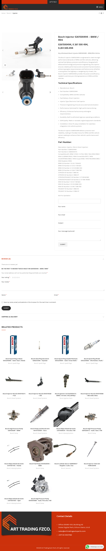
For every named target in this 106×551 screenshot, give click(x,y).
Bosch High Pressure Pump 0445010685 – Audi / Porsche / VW (40, 500)
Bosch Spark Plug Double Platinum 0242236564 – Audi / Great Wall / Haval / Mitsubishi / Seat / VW (66, 361)
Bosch (9, 13)
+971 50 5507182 (65, 535)
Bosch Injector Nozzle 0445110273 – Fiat (14, 395)
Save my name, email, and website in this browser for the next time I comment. (30, 302)
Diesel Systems (16, 398)
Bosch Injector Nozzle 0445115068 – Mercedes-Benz (92, 395)
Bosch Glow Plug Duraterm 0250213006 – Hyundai (40, 360)
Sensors (68, 468)
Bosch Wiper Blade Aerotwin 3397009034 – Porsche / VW (66, 430)
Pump (16, 433)
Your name (79, 208)
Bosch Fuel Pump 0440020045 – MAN (40, 465)
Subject (79, 224)
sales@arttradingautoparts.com (72, 531)
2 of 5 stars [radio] (14, 277)
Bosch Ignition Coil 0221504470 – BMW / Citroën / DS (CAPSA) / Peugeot (66, 396)
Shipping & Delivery (10, 317)
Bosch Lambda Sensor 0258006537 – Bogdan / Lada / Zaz (66, 465)
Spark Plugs (16, 363)
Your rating (6, 277)
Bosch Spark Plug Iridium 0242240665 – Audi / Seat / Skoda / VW (14, 361)
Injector (15, 13)
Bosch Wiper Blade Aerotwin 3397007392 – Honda (14, 465)
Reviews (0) (6, 259)
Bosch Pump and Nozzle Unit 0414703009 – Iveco (40, 430)
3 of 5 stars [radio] (16, 277)
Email (56, 295)
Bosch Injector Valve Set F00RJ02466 (92, 465)
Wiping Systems (68, 433)
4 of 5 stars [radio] (17, 277)
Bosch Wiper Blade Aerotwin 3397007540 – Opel (14, 500)
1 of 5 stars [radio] (13, 277)
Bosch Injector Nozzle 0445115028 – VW (40, 395)
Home (3, 13)
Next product (103, 13)
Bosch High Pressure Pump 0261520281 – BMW (14, 430)
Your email (79, 216)
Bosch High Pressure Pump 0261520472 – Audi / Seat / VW (92, 430)
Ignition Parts (68, 398)
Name (4, 295)
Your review (6, 282)
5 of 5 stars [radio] (19, 277)
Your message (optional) (79, 233)
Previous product (99, 13)
